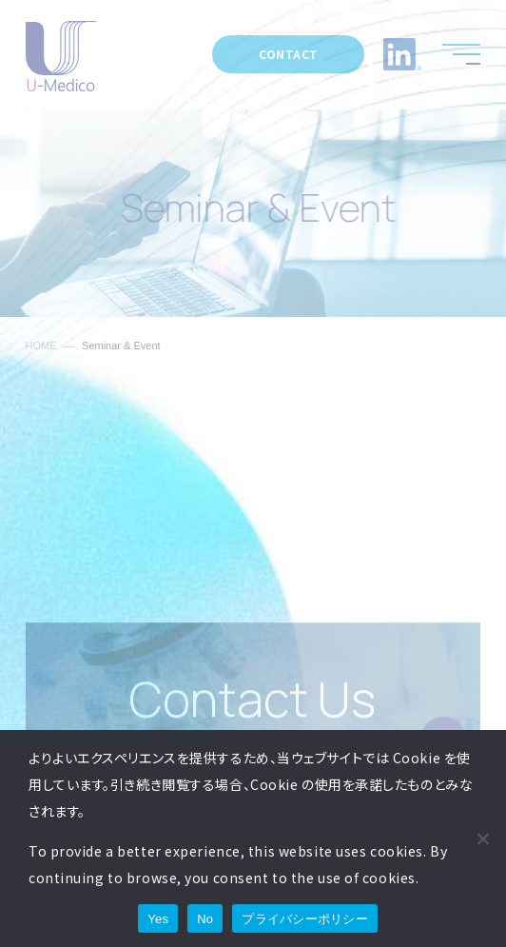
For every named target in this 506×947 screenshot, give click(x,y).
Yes (157, 919)
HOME (41, 346)
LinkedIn (402, 54)
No (205, 919)
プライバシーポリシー (305, 919)
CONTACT (288, 54)
